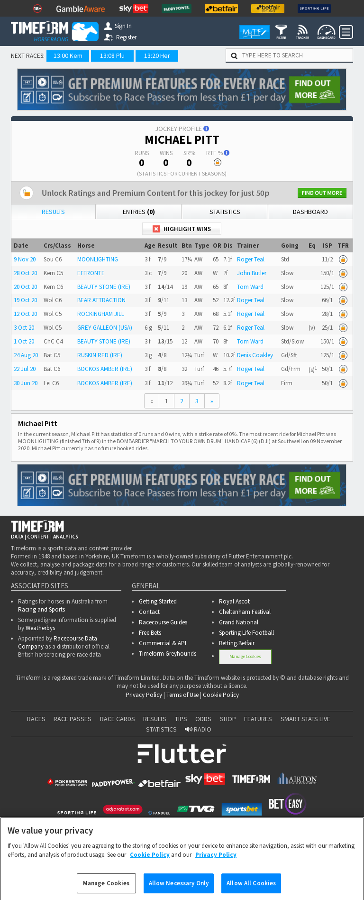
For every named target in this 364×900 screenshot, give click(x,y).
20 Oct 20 (25, 287)
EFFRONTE (91, 273)
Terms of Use (182, 695)
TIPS (181, 718)
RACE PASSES (72, 718)
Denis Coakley (255, 355)
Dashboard (310, 211)
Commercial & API (162, 643)
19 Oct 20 (25, 300)
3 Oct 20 (24, 328)
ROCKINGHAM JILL (100, 314)
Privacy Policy (144, 695)
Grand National (238, 622)
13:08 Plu (112, 55)
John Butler (251, 273)
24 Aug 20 (26, 355)
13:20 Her (157, 55)
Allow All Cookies (251, 890)
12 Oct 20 (25, 314)
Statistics (224, 211)
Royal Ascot (234, 601)
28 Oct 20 (25, 273)
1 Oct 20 (24, 341)
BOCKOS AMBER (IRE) (104, 369)
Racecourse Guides (163, 622)
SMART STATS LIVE (305, 718)
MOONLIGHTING (97, 259)
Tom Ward (250, 287)
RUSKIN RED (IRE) (99, 355)
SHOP (228, 718)
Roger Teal (250, 259)
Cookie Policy (221, 695)
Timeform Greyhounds (167, 653)
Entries (139, 211)
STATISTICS (161, 729)
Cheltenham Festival (245, 612)
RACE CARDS (117, 718)
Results (53, 211)
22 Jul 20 (25, 369)
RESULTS (154, 718)
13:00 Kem (68, 55)
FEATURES (258, 718)
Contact (149, 612)
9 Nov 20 (25, 259)
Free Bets (150, 633)
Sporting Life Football (246, 633)
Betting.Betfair (237, 643)
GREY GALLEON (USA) (104, 328)
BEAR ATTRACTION (101, 300)
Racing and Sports (41, 609)
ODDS (203, 718)
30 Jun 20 (25, 383)
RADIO (198, 729)
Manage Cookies (245, 656)
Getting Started (158, 601)
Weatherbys (40, 628)
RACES (36, 718)
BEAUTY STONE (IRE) (103, 287)
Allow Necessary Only (179, 890)
